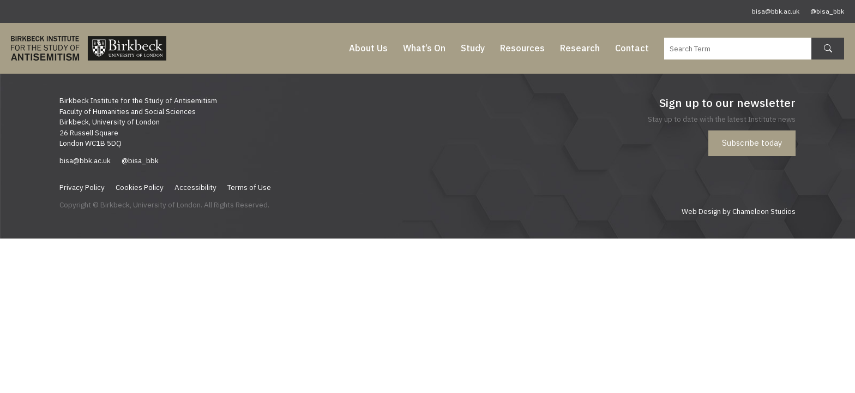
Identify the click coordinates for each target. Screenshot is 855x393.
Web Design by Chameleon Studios (739, 211)
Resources (522, 48)
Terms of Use (249, 187)
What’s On (424, 48)
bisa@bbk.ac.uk (775, 11)
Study (473, 48)
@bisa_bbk (827, 11)
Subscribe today (752, 143)
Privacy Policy (82, 187)
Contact (632, 48)
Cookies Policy (140, 187)
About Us (368, 48)
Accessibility (195, 187)
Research (580, 48)
